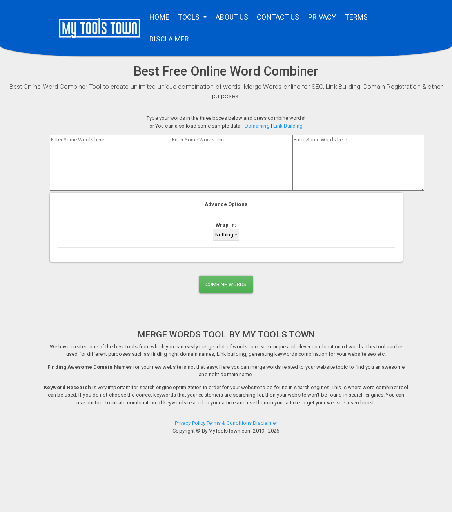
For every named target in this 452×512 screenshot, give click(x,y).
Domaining (257, 126)
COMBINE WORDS (226, 284)
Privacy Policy (190, 423)
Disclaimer (265, 423)
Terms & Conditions (229, 423)
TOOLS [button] (189, 17)
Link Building (288, 126)
